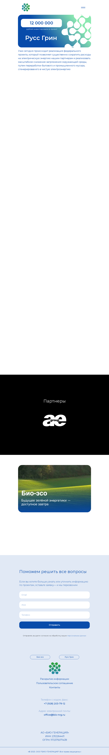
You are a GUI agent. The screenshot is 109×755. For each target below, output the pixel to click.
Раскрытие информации (54, 679)
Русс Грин (69, 657)
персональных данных (76, 636)
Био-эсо (40, 657)
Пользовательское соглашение (54, 683)
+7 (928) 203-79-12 (54, 703)
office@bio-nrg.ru (54, 714)
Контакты (54, 687)
